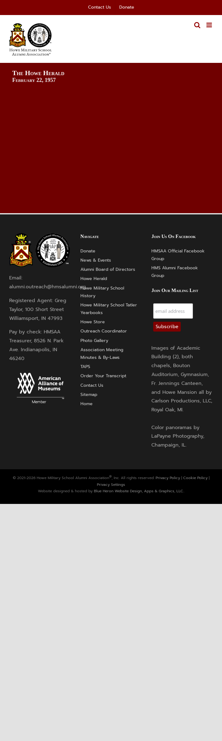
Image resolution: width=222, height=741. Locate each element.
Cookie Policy (195, 478)
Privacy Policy (168, 478)
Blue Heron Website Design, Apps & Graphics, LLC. (139, 491)
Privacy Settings (111, 484)
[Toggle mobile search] (197, 25)
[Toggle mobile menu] (209, 25)
